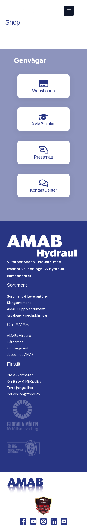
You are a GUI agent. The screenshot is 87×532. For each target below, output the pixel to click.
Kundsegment (18, 348)
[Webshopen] (43, 83)
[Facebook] (23, 521)
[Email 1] (64, 521)
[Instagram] (43, 521)
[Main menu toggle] (69, 11)
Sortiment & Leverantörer (27, 296)
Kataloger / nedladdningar (27, 315)
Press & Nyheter (20, 375)
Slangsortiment (19, 303)
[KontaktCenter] (43, 183)
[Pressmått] (43, 150)
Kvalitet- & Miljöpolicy (24, 381)
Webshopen (43, 90)
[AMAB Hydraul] (26, 11)
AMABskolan (43, 123)
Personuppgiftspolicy (23, 394)
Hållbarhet (15, 342)
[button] (80, 10)
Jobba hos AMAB (20, 354)
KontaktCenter (43, 190)
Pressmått (43, 157)
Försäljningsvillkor (20, 388)
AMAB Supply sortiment (26, 309)
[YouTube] (33, 521)
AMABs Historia (19, 336)
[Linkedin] (53, 521)
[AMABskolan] (43, 116)
